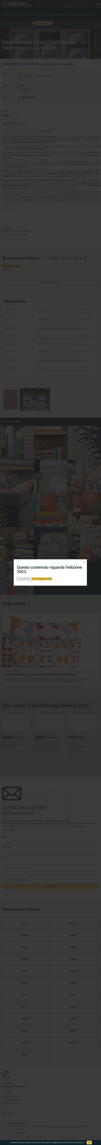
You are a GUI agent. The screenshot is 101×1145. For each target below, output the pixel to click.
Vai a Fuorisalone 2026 (41, 579)
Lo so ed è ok (23, 579)
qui (82, 1142)
